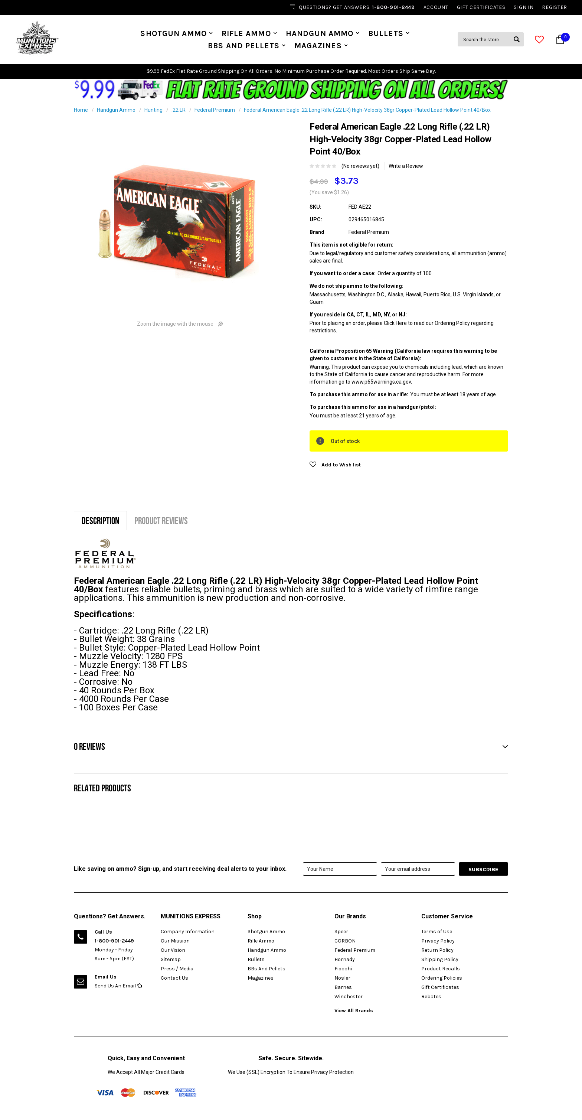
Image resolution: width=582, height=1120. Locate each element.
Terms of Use (436, 931)
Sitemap (171, 959)
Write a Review (406, 166)
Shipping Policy (439, 959)
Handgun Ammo (320, 33)
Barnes (343, 987)
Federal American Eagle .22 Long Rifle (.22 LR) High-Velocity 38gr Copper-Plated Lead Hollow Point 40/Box (367, 110)
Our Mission (175, 941)
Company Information (188, 931)
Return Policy (437, 950)
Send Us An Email (118, 986)
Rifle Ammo (246, 33)
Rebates (431, 996)
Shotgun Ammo (173, 33)
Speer (341, 931)
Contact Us (174, 978)
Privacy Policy (438, 941)
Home (81, 110)
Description (100, 520)
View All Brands (353, 1010)
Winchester (348, 996)
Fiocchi (343, 969)
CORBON (345, 941)
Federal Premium (214, 110)
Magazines (317, 45)
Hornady (344, 959)
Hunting (153, 110)
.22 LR (178, 110)
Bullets (385, 33)
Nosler (342, 978)
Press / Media (177, 969)
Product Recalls (440, 969)
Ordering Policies (441, 978)
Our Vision (173, 950)
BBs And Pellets (243, 45)
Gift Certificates (440, 987)
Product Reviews (161, 520)
